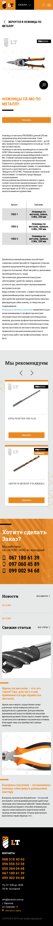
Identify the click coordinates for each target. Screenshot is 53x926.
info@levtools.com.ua (12, 899)
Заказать (26, 120)
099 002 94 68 (24, 571)
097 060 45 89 (24, 564)
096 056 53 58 (13, 864)
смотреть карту (13, 910)
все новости (44, 596)
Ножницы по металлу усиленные (17, 310)
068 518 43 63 (13, 859)
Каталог (24, 5)
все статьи (44, 627)
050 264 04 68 (13, 869)
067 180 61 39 (24, 558)
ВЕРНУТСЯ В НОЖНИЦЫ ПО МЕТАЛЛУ (21, 23)
